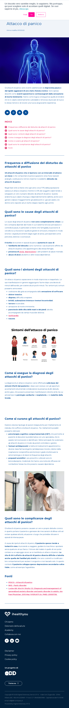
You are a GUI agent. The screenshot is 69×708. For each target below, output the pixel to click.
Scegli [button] (25, 14)
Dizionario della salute (15, 626)
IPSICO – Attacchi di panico (20, 582)
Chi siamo (9, 622)
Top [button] (31, 14)
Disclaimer (9, 651)
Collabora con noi (13, 634)
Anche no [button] (41, 14)
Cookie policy (11, 659)
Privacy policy (11, 655)
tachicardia (13, 316)
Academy (9, 630)
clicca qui (23, 9)
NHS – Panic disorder (17, 585)
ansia (21, 252)
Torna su (13, 683)
